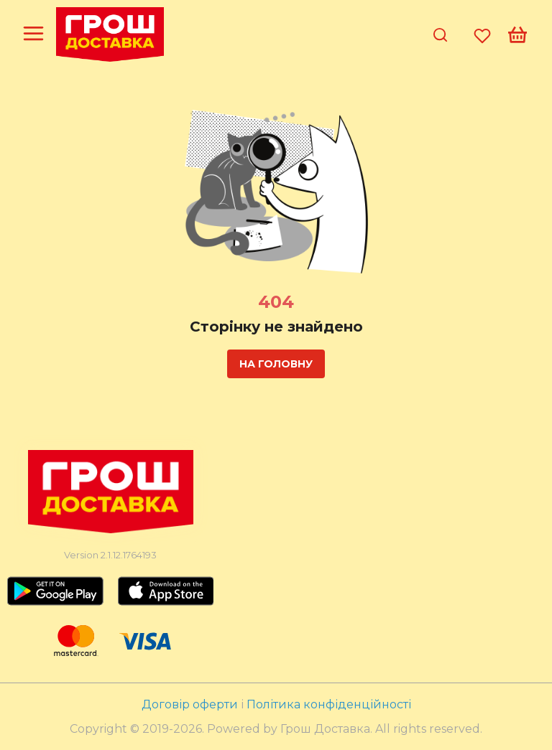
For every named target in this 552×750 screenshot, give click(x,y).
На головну (276, 363)
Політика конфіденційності (329, 704)
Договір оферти (191, 704)
